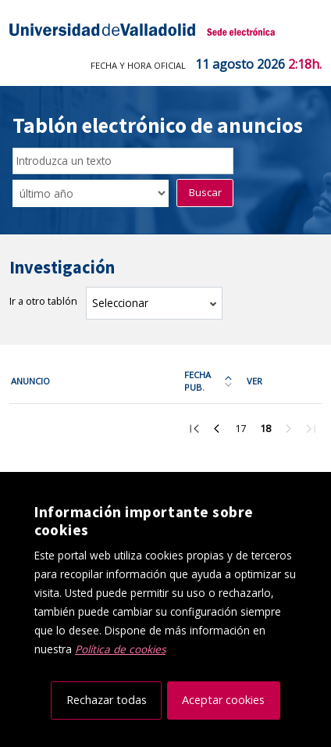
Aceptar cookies (223, 699)
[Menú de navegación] (308, 29)
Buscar (205, 192)
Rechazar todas (106, 699)
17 (244, 430)
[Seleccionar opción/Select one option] (90, 193)
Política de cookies (120, 649)
